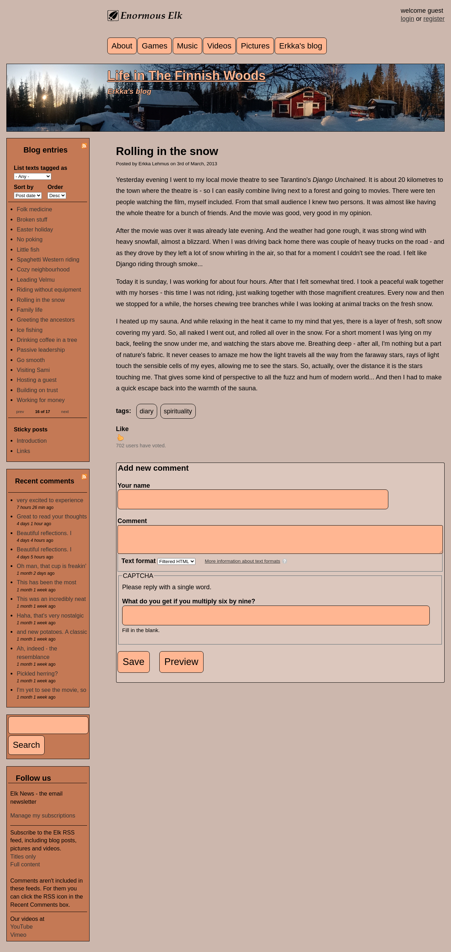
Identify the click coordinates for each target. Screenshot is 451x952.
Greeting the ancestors (46, 319)
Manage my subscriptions (42, 815)
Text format (139, 566)
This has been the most (46, 582)
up (120, 437)
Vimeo (18, 934)
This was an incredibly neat (51, 599)
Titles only (23, 856)
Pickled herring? (37, 673)
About (122, 45)
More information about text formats (242, 566)
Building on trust (37, 390)
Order (55, 187)
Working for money (41, 400)
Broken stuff (32, 219)
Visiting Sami (33, 370)
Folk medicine (34, 209)
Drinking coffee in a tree (47, 340)
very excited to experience (50, 500)
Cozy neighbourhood (43, 269)
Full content (25, 864)
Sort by (24, 187)
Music (187, 45)
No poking (29, 239)
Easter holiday (35, 229)
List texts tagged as (40, 168)
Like (122, 428)
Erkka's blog (300, 45)
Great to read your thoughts (52, 516)
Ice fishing (29, 330)
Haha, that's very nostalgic (50, 615)
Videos (219, 45)
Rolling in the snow (41, 300)
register (434, 18)
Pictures (255, 45)
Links (23, 451)
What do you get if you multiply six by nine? (190, 606)
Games (155, 45)
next (65, 411)
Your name (134, 485)
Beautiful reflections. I (44, 533)
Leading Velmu (36, 279)
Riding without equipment (49, 289)
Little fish (28, 249)
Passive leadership (41, 349)
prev (20, 411)
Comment (134, 520)
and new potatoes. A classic (52, 632)
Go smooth (31, 360)
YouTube (21, 926)
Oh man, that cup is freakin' (51, 566)
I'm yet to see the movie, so (51, 690)
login (407, 18)
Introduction (32, 440)
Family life (29, 309)
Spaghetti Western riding (48, 259)
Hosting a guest (36, 380)
